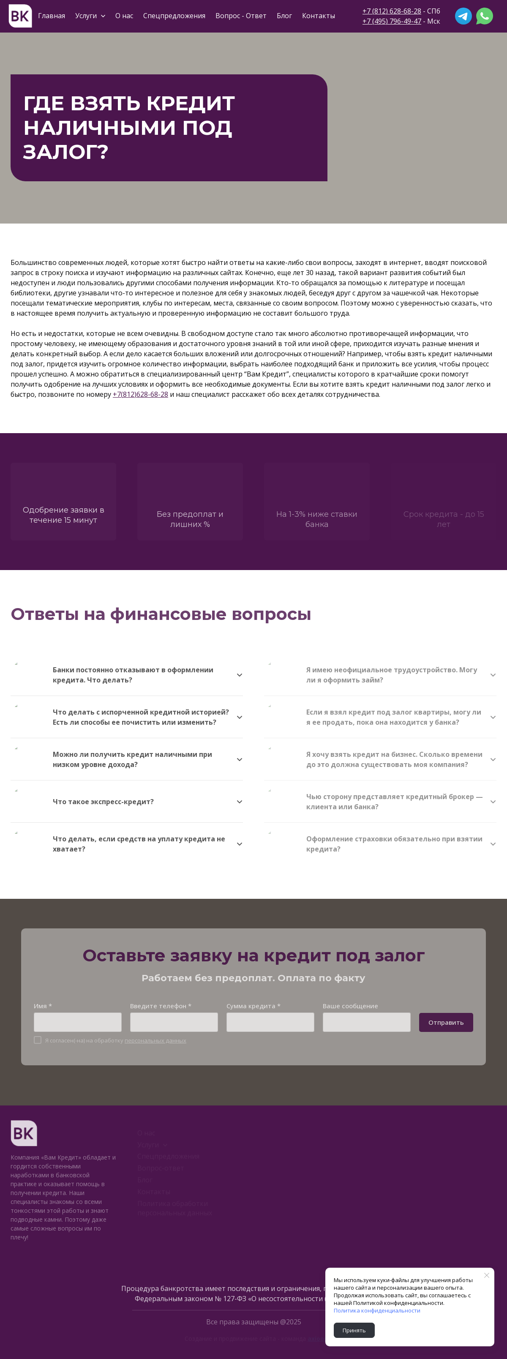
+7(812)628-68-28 (140, 394)
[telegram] (463, 16)
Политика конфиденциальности (377, 1310)
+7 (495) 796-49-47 (392, 21)
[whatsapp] (484, 16)
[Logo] (20, 16)
